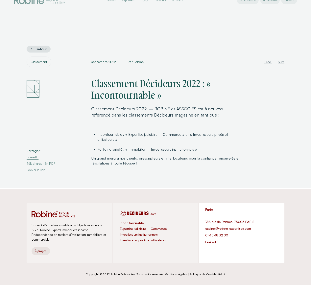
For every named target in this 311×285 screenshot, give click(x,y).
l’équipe (129, 163)
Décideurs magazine (173, 115)
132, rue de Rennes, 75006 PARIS (229, 222)
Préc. (268, 62)
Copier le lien (36, 170)
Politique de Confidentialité (207, 274)
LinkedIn (32, 158)
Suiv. (281, 62)
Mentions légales (176, 274)
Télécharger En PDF (41, 164)
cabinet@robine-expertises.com (228, 228)
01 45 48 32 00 (216, 235)
